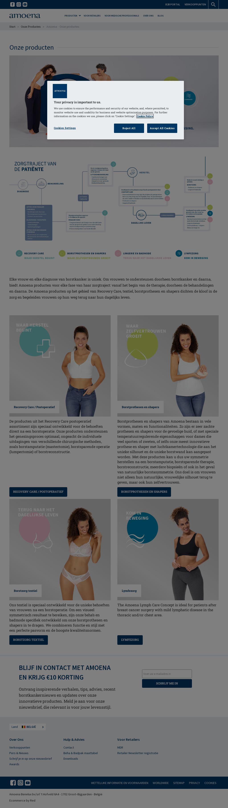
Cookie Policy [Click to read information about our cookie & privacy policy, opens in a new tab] (145, 116)
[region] (115, 110)
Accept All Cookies (162, 128)
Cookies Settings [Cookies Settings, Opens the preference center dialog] (65, 128)
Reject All (128, 128)
